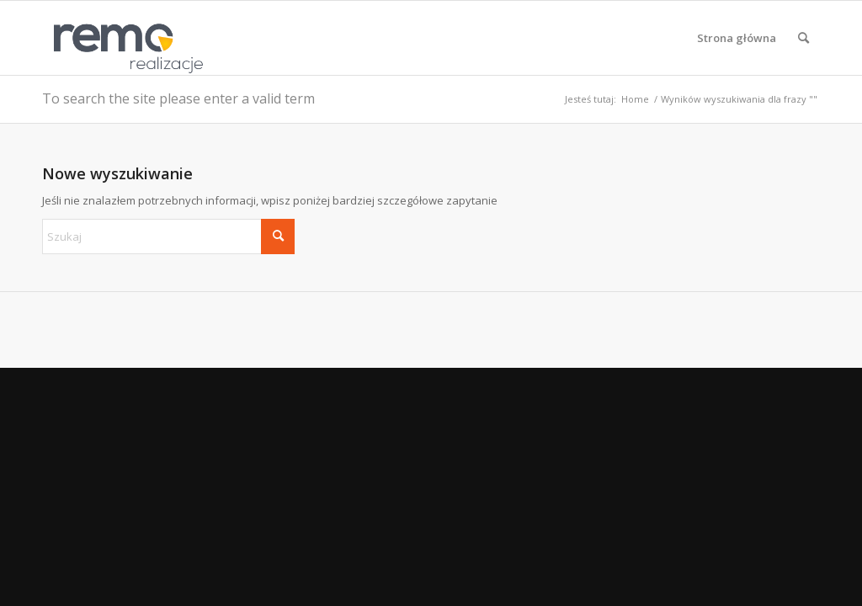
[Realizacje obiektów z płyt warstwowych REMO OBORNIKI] (123, 38)
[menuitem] (736, 38)
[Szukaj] (803, 38)
